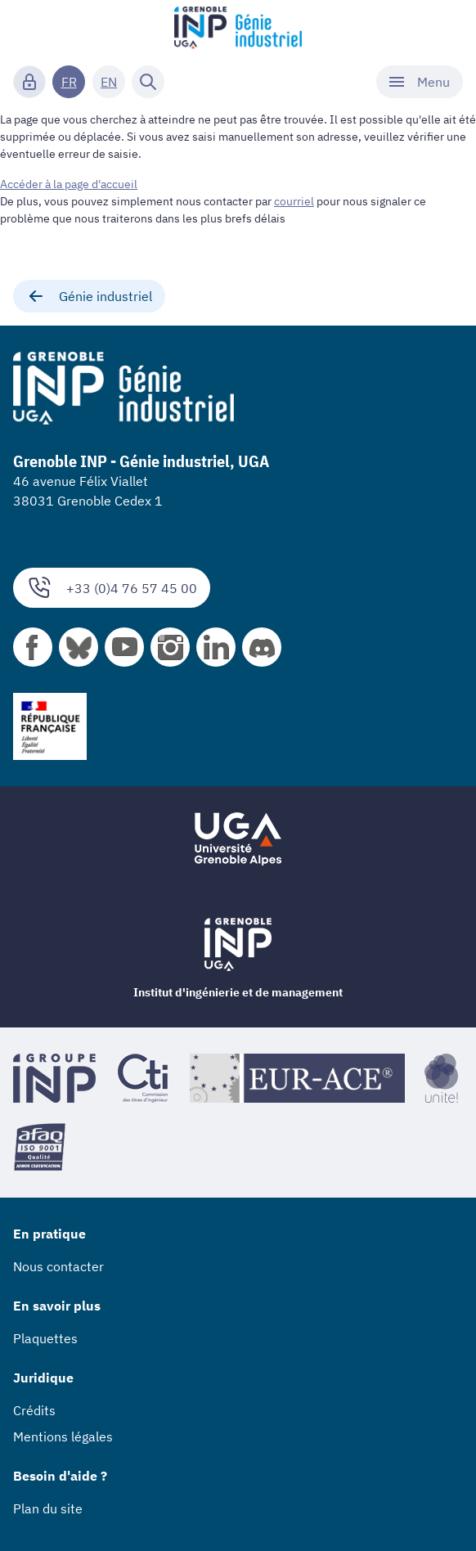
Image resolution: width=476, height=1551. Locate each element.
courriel (294, 201)
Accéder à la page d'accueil (68, 184)
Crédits (34, 1410)
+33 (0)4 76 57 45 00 (111, 587)
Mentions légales (63, 1436)
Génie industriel (89, 296)
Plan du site (48, 1508)
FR (69, 82)
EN (109, 82)
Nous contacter (58, 1266)
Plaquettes (45, 1338)
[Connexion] (29, 81)
